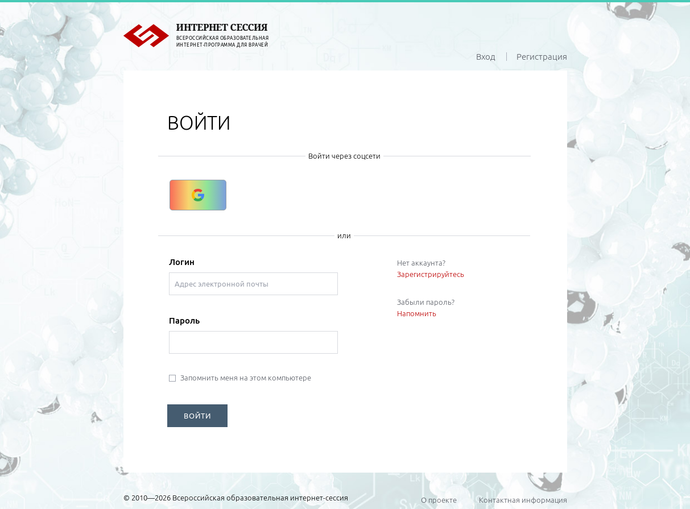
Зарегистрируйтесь (430, 274)
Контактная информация (523, 500)
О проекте (439, 500)
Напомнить (416, 313)
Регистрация (542, 56)
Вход (485, 56)
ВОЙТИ (197, 416)
